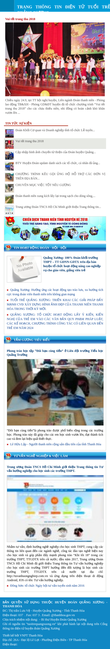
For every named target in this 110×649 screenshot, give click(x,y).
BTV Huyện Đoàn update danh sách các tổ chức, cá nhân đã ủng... (52, 166)
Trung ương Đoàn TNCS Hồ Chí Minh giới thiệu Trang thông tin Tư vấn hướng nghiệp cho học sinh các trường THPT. (55, 469)
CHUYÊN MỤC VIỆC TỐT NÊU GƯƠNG (38, 188)
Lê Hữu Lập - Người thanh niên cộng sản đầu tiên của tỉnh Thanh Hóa (54, 444)
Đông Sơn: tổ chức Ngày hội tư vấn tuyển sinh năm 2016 (45, 585)
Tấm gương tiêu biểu (32, 340)
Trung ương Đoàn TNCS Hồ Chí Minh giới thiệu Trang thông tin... (53, 210)
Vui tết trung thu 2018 (20, 19)
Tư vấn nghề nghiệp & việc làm (41, 456)
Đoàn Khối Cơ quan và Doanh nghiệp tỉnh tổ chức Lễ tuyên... (50, 133)
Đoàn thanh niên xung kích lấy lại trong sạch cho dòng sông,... (50, 199)
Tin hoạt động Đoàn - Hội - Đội (40, 248)
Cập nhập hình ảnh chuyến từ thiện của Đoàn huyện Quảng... (50, 155)
